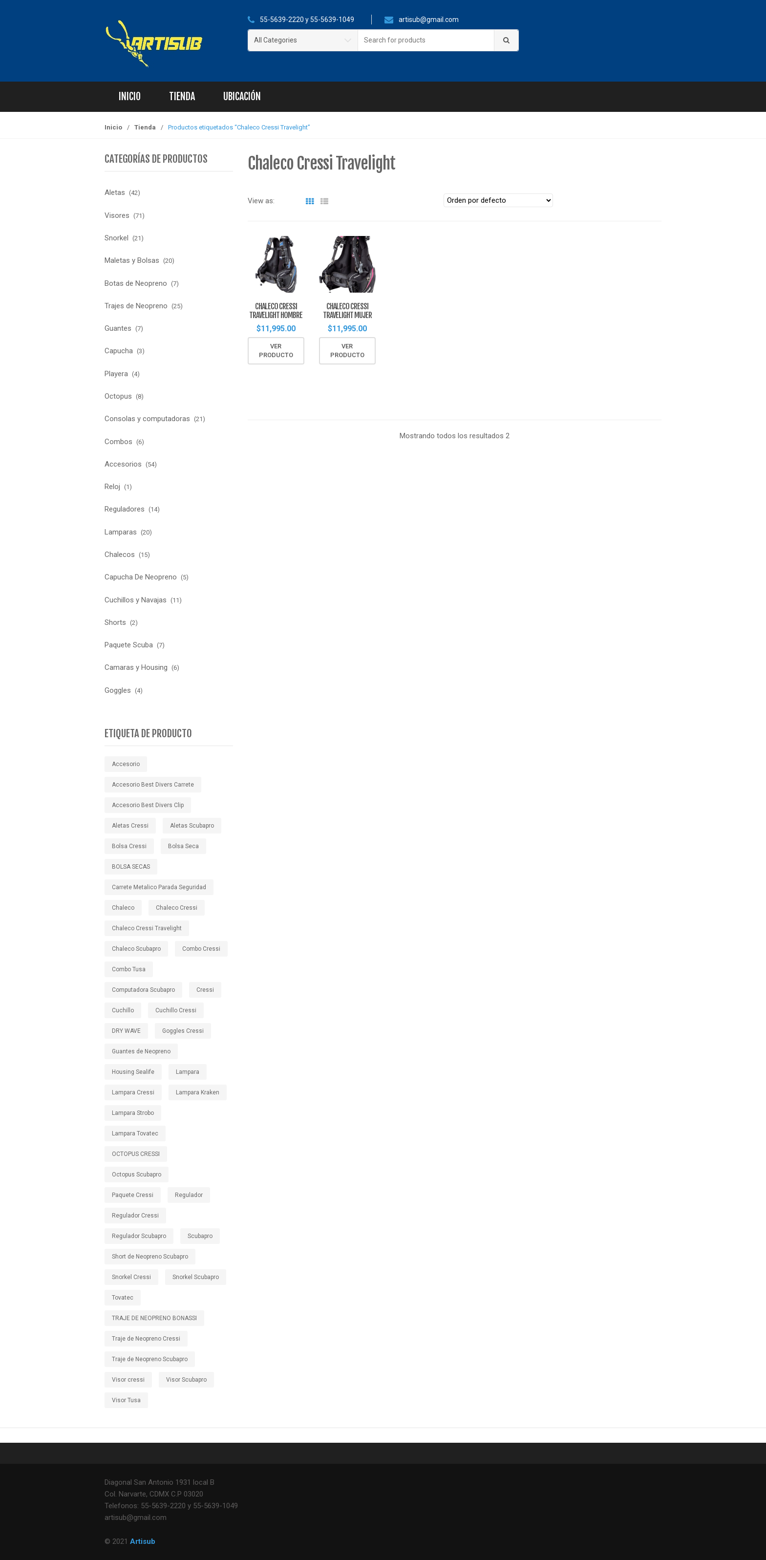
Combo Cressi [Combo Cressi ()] (201, 948)
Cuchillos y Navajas (136, 600)
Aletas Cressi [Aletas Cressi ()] (130, 825)
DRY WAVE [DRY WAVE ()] (126, 1030)
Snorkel (116, 238)
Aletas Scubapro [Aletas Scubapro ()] (192, 825)
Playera (116, 373)
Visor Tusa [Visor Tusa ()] (126, 1400)
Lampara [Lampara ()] (187, 1071)
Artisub (142, 1541)
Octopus (118, 396)
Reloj (112, 486)
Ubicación (242, 96)
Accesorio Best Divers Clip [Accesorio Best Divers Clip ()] (148, 805)
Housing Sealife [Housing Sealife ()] (133, 1071)
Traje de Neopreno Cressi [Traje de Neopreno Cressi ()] (146, 1338)
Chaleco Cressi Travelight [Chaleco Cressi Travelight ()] (147, 928)
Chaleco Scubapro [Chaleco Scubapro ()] (136, 948)
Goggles (118, 690)
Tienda (182, 96)
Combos (118, 441)
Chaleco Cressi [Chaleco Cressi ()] (176, 907)
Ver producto (276, 351)
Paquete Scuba (129, 645)
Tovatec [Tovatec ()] (122, 1297)
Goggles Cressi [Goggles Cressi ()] (183, 1030)
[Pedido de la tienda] (498, 200)
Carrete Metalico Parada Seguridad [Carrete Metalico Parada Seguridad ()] (159, 887)
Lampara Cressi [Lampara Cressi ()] (133, 1092)
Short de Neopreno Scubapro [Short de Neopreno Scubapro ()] (150, 1256)
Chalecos (120, 554)
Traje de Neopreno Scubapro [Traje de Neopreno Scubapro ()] (150, 1359)
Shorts (115, 622)
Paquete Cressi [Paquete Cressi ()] (132, 1195)
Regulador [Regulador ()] (189, 1195)
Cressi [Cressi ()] (205, 989)
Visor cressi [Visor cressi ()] (128, 1379)
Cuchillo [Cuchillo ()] (123, 1010)
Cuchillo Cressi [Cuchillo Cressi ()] (175, 1010)
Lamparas (121, 532)
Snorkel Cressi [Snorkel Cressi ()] (131, 1277)
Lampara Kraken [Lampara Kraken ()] (197, 1092)
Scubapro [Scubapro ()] (200, 1236)
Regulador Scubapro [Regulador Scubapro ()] (139, 1236)
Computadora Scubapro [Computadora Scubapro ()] (143, 989)
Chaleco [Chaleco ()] (123, 907)
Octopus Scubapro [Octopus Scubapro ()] (136, 1174)
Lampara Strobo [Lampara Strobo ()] (133, 1113)
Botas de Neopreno (136, 283)
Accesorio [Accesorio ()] (126, 764)
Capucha (119, 350)
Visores (117, 215)
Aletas (115, 192)
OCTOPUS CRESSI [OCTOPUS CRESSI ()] (136, 1154)
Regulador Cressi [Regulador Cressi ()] (135, 1215)
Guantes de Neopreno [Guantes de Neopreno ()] (141, 1051)
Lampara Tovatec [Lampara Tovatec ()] (135, 1133)
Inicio (130, 96)
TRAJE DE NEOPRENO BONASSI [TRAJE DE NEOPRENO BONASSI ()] (154, 1318)
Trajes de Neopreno (136, 305)
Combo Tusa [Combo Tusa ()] (129, 969)
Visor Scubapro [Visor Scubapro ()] (186, 1379)
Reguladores (125, 509)
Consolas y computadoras (147, 418)
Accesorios (123, 464)
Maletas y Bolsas (132, 260)
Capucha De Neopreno (141, 577)
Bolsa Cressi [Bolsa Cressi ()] (129, 846)
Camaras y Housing (136, 667)
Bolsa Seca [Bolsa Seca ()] (183, 846)
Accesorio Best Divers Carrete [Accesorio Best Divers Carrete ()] (153, 784)
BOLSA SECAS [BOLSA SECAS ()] (131, 866)
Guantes (118, 328)
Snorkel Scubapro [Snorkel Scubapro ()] (195, 1277)
